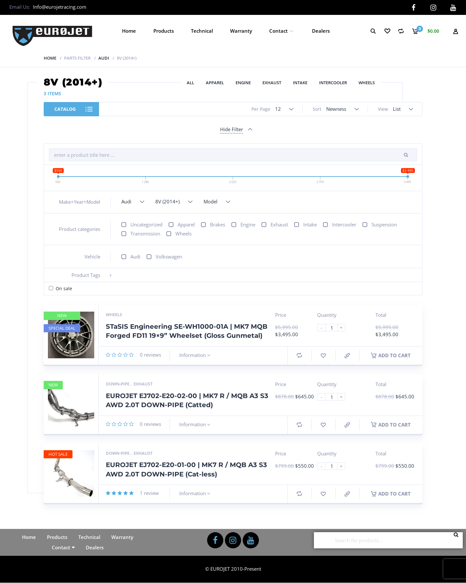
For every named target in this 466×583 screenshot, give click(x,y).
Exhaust (271, 83)
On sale (64, 288)
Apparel (215, 83)
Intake (300, 83)
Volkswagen (169, 256)
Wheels (367, 83)
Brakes (217, 224)
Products (163, 31)
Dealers (321, 31)
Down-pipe (118, 384)
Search (458, 540)
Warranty (241, 31)
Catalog (65, 109)
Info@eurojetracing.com (59, 7)
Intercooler (333, 83)
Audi (103, 58)
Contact (278, 31)
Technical (202, 31)
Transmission (145, 233)
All (190, 83)
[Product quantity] (334, 327)
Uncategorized (146, 224)
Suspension (384, 224)
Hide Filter (231, 129)
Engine (243, 83)
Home (129, 31)
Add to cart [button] (391, 355)
